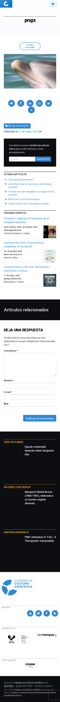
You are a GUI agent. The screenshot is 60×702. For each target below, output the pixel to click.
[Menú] (53, 4)
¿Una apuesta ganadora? (20, 179)
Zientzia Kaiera (13, 442)
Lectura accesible (30, 46)
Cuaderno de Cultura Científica (27, 690)
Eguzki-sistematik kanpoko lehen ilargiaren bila (39, 450)
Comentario (11, 350)
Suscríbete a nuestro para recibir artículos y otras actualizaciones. (29, 149)
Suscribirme (43, 159)
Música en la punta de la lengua (24, 199)
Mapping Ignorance (16, 532)
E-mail (8, 392)
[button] (11, 103)
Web (6, 404)
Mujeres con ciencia (17, 487)
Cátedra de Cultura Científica (28, 682)
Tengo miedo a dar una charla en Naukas (28, 203)
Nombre (9, 380)
